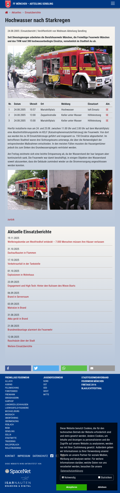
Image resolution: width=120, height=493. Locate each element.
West (45, 391)
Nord (45, 381)
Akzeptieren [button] (71, 487)
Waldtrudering (13, 448)
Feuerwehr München (92, 381)
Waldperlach (12, 444)
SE (107, 109)
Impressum (24, 455)
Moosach (10, 414)
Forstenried (11, 391)
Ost (45, 384)
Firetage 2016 (88, 384)
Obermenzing (12, 421)
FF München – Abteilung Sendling (29, 3)
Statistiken (105, 477)
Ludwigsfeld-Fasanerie (17, 408)
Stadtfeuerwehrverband (95, 377)
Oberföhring (11, 418)
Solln (8, 434)
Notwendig (69, 477)
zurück (11, 219)
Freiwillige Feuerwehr (17, 377)
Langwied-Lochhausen (16, 404)
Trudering (10, 441)
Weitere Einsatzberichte (20, 346)
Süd (45, 387)
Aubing (8, 384)
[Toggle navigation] (112, 3)
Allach (9, 381)
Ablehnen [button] (102, 487)
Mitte (46, 394)
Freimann (10, 394)
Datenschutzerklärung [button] (72, 470)
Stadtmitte (11, 438)
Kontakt (10, 455)
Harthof (9, 401)
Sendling (10, 431)
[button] (18, 368)
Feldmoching (12, 387)
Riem (7, 428)
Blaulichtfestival (91, 388)
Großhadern (12, 398)
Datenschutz (40, 455)
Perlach (9, 424)
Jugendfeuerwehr (53, 377)
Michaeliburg (12, 411)
